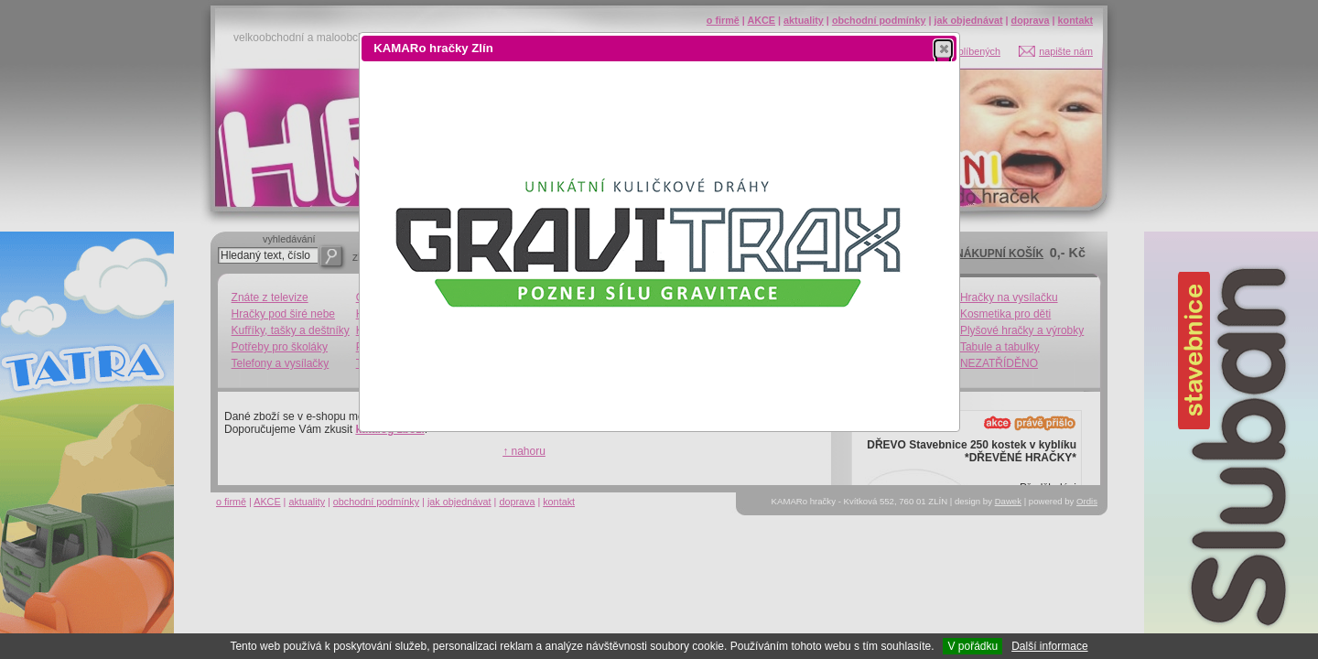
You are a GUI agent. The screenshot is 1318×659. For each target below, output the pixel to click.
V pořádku (972, 646)
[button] (943, 48)
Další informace (1049, 646)
